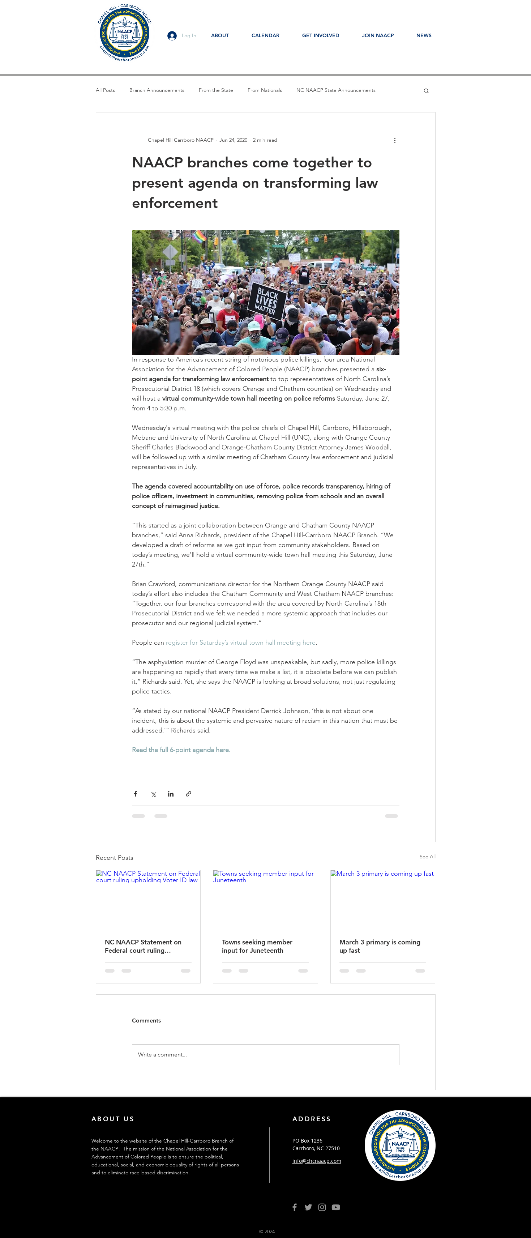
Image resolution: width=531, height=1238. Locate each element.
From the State (216, 90)
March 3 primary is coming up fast (379, 946)
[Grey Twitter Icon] (308, 1207)
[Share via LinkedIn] (170, 793)
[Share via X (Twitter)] (153, 793)
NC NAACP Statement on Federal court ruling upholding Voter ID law (143, 946)
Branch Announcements (156, 90)
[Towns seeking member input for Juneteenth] (265, 899)
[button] (426, 90)
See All (428, 856)
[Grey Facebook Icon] (295, 1207)
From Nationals (265, 90)
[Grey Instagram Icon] (322, 1207)
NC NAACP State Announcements (336, 90)
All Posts (105, 90)
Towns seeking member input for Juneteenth (257, 946)
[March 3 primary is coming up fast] (383, 899)
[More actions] (395, 140)
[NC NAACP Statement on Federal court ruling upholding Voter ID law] (148, 899)
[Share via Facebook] (135, 793)
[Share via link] (188, 793)
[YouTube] (336, 1207)
